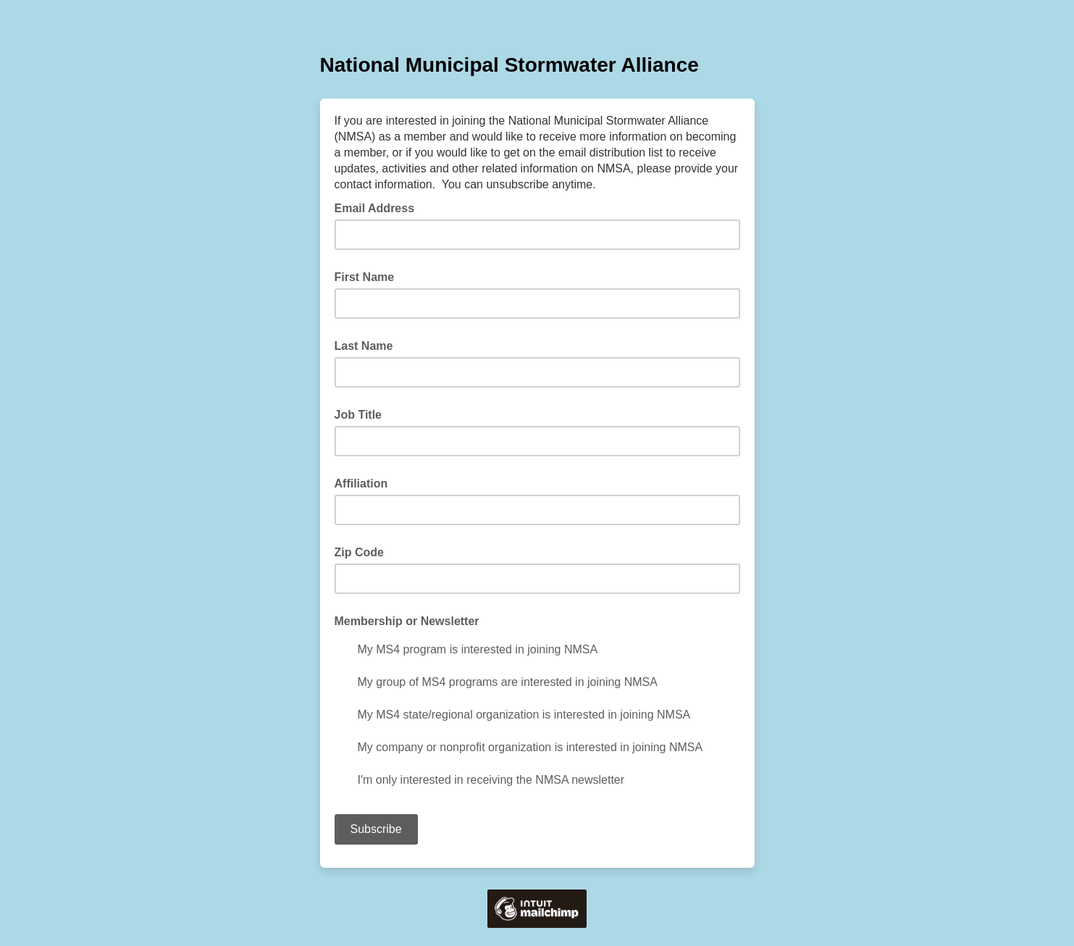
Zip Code (359, 552)
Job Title (358, 415)
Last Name (364, 346)
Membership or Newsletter (407, 621)
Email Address (379, 207)
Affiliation (361, 483)
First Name (365, 277)
